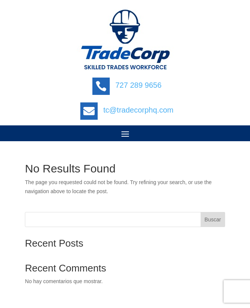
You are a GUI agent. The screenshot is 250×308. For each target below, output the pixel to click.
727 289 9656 (138, 85)
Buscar (212, 220)
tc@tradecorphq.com (138, 110)
